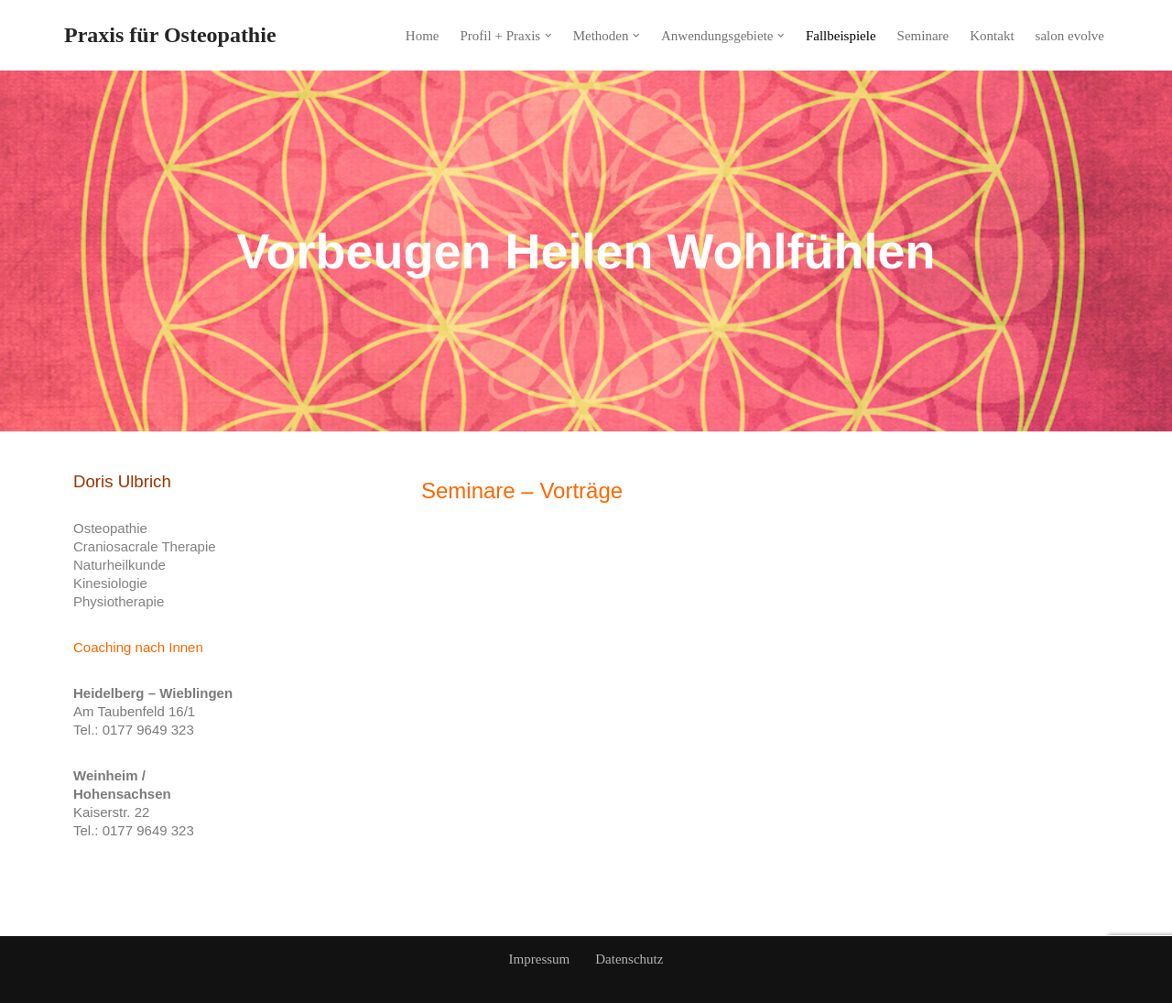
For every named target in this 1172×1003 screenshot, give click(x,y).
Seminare (923, 35)
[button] (548, 35)
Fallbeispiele (841, 35)
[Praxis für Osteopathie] (170, 35)
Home (423, 35)
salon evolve (1070, 35)
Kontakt (992, 35)
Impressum (539, 959)
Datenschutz (629, 959)
